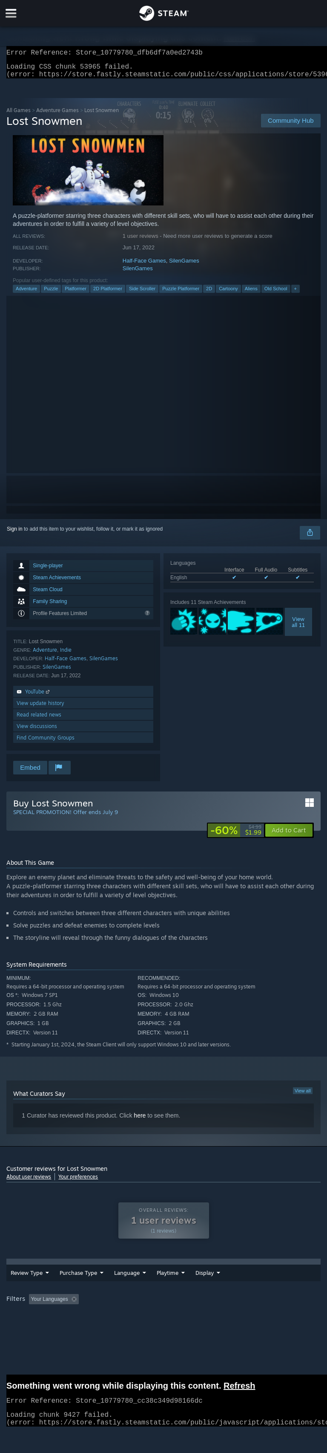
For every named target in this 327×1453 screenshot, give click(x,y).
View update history (40, 708)
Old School (275, 293)
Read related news (39, 719)
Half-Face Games (144, 266)
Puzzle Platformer (180, 293)
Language (127, 1277)
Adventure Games (57, 115)
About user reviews (28, 1182)
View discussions (37, 731)
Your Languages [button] (49, 1304)
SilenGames (184, 266)
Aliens (251, 293)
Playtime (167, 1277)
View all (303, 1095)
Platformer (75, 293)
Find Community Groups (46, 742)
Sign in (15, 534)
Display (204, 1277)
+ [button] (295, 293)
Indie (66, 655)
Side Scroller (142, 293)
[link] (236, 835)
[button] (289, 835)
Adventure (26, 293)
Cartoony (228, 293)
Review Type (27, 1277)
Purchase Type (78, 1277)
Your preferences (78, 1182)
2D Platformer (107, 293)
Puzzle (51, 293)
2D (209, 293)
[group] (163, 1305)
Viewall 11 (298, 627)
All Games (18, 115)
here (140, 1120)
